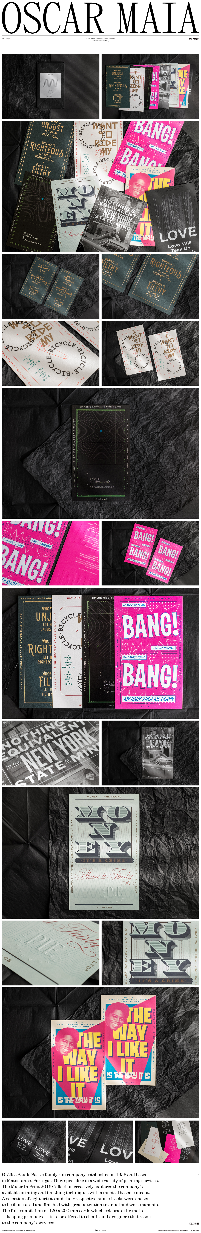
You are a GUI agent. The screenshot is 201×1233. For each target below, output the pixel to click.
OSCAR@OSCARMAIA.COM (168, 1230)
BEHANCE (184, 1230)
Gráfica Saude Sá (109, 38)
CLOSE (194, 39)
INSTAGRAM (194, 1230)
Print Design (6, 38)
